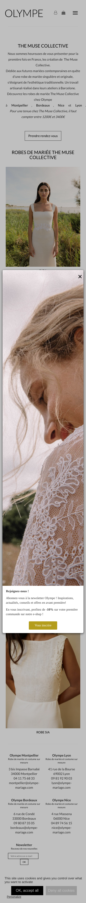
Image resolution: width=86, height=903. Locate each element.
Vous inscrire (43, 625)
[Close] (80, 277)
